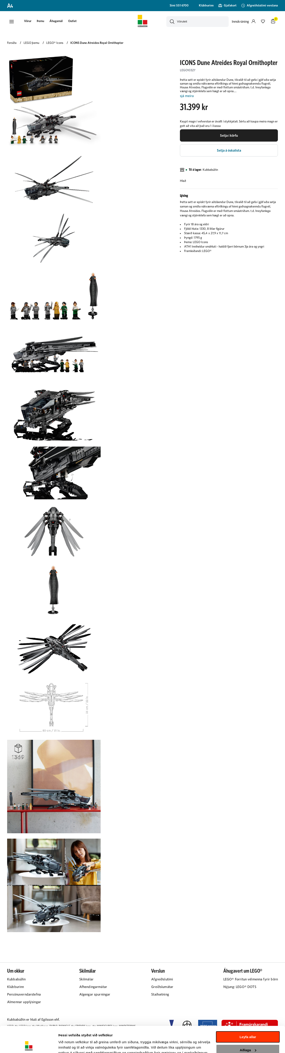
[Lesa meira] (229, 96)
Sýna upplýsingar (72, 1044)
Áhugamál (56, 21)
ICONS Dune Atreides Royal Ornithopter (96, 43)
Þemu (40, 21)
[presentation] (27, 21)
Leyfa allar (248, 1011)
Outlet (72, 21)
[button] (11, 21)
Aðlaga (248, 1024)
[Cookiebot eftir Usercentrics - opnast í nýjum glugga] (28, 1044)
